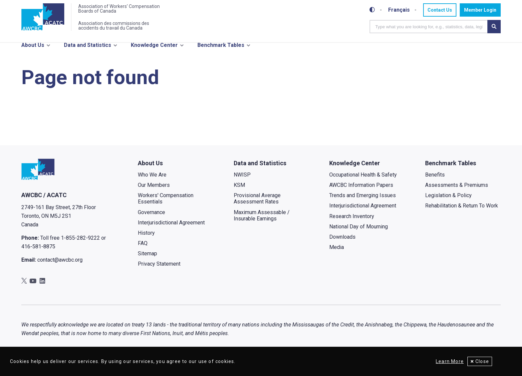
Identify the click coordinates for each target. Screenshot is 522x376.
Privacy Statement (159, 268)
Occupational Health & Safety (363, 179)
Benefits (435, 179)
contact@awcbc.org (60, 264)
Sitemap (147, 258)
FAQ (142, 247)
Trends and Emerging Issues (362, 199)
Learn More (448, 361)
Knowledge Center (154, 46)
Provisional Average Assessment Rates (257, 202)
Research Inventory (351, 220)
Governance (151, 216)
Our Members (154, 189)
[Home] (43, 17)
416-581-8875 (38, 251)
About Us (32, 46)
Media (336, 251)
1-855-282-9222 (80, 242)
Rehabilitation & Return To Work (461, 210)
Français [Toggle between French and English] (399, 10)
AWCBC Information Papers (361, 189)
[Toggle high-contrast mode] (372, 10)
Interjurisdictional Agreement (171, 227)
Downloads (342, 241)
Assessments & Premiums (456, 189)
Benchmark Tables (220, 46)
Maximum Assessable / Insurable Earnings (262, 219)
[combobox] (428, 26)
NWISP (242, 179)
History (146, 237)
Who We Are (152, 179)
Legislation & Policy (448, 199)
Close (482, 361)
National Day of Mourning (358, 231)
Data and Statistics (87, 46)
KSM (239, 189)
